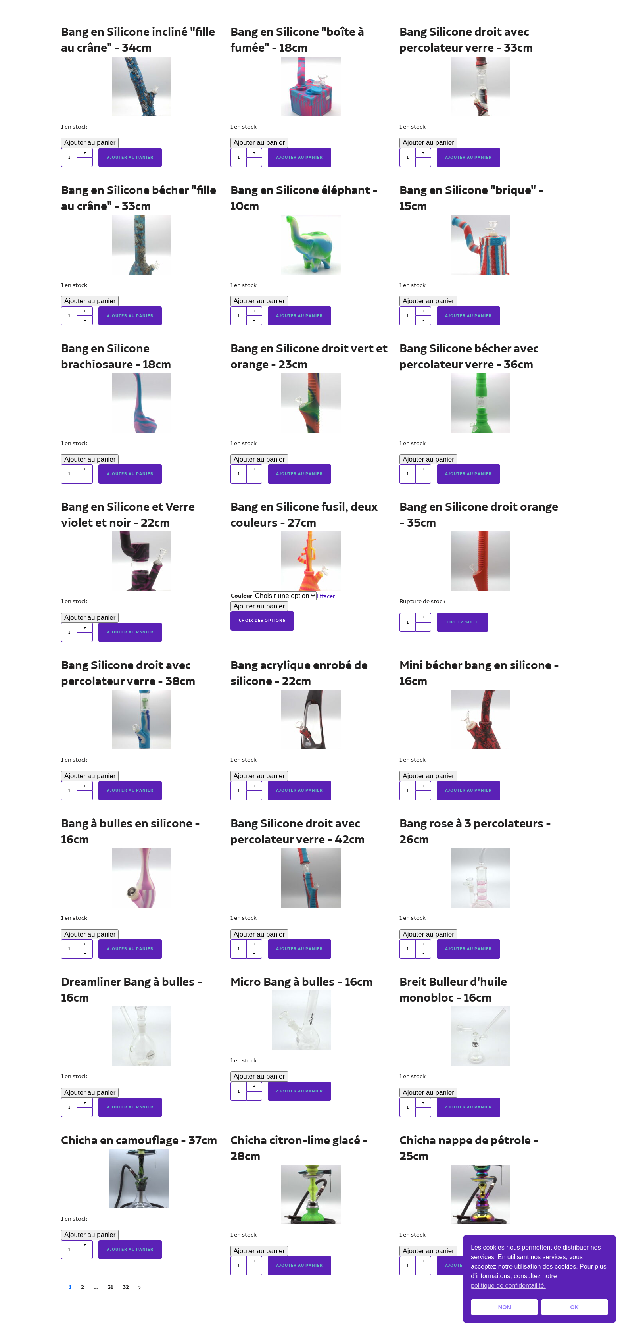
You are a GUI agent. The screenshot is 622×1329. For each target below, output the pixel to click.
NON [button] (504, 1307)
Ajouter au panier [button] (130, 157)
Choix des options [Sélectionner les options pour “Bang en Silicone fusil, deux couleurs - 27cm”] (262, 620)
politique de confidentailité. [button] (508, 1285)
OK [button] (574, 1307)
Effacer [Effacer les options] (326, 596)
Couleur (241, 596)
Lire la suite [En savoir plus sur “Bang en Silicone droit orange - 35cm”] (462, 622)
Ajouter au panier (89, 142)
